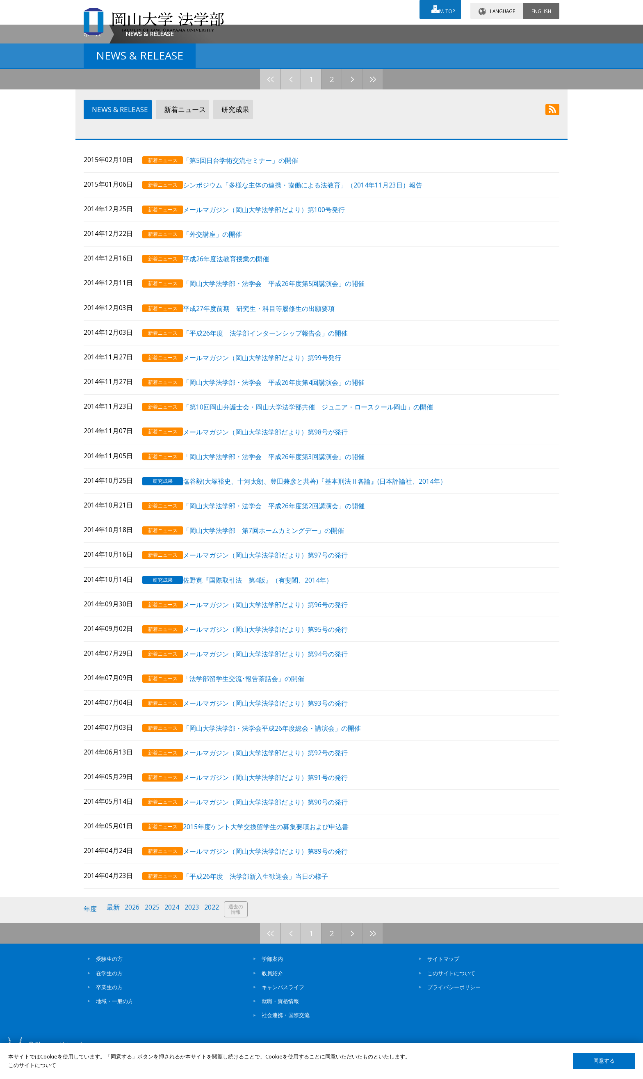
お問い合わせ (344, 31)
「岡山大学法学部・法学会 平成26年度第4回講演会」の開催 (283, 425)
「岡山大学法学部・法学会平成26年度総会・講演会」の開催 (281, 759)
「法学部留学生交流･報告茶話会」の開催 (253, 711)
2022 (216, 934)
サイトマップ (443, 983)
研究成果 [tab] (231, 180)
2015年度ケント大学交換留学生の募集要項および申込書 (275, 854)
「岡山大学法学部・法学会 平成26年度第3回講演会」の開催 (283, 496)
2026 (134, 934)
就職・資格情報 (280, 1025)
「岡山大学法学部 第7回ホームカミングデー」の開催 (272, 568)
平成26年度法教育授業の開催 (235, 305)
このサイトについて (451, 997)
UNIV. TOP (441, 8)
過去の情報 (241, 935)
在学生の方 (109, 997)
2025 (154, 934)
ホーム (92, 104)
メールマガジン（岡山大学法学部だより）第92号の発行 (274, 783)
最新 (114, 934)
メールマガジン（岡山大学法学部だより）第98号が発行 (274, 472)
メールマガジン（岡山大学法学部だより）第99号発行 (271, 401)
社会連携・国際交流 (286, 1039)
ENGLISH (541, 8)
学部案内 (272, 983)
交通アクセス (416, 31)
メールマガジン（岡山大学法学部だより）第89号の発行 (274, 878)
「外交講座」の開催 (221, 282)
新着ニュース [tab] (182, 180)
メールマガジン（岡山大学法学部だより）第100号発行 (273, 258)
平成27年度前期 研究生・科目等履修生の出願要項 (268, 353)
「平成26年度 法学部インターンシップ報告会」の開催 (274, 377)
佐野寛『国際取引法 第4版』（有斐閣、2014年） (267, 616)
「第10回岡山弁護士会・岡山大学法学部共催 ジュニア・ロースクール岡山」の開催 (317, 449)
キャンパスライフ (283, 1011)
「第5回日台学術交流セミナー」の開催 (250, 210)
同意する (604, 1061)
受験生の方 (109, 983)
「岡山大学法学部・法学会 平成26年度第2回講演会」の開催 (283, 544)
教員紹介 (272, 997)
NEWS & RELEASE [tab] (118, 180)
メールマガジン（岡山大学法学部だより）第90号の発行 (274, 830)
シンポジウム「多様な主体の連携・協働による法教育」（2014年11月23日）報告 (312, 234)
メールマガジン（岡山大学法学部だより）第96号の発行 (274, 639)
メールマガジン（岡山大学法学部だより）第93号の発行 (274, 735)
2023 (195, 934)
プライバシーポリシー (454, 1011)
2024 (175, 934)
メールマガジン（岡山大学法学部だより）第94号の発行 (274, 687)
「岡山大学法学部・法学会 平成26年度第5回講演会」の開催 (283, 329)
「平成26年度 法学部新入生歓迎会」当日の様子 (264, 902)
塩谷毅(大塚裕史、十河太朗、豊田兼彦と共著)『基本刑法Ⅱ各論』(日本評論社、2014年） (324, 520)
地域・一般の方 (114, 1025)
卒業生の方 (109, 1011)
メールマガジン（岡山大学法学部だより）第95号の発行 (274, 663)
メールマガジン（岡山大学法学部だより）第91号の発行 (274, 806)
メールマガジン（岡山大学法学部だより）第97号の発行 (274, 592)
